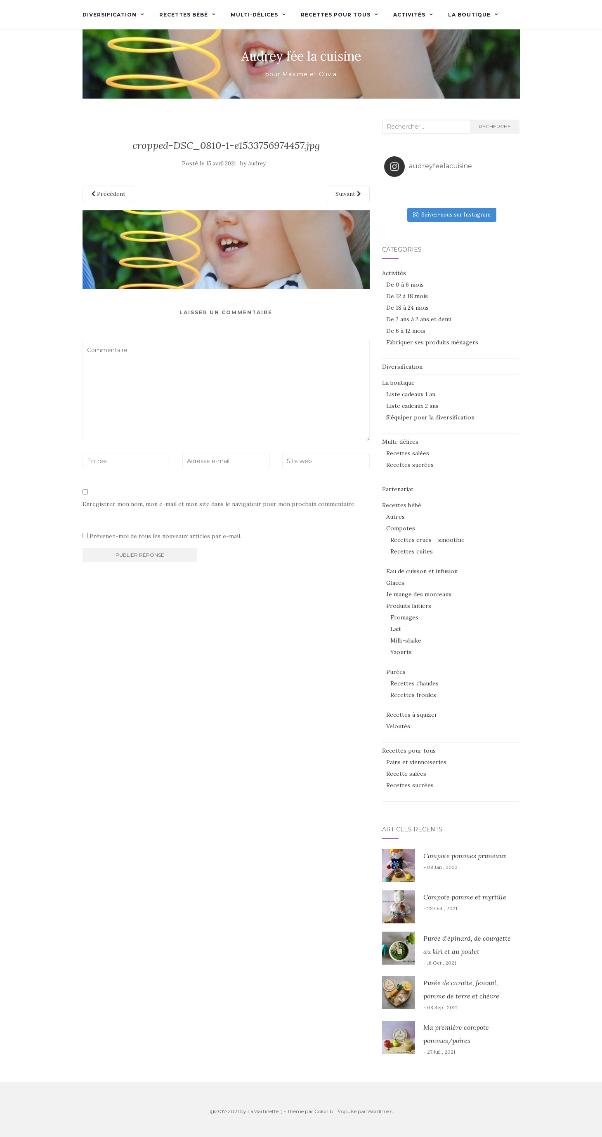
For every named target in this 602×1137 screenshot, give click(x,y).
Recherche (495, 126)
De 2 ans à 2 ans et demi (418, 319)
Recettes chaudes (414, 683)
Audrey (257, 163)
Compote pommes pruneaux (465, 856)
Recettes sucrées (410, 464)
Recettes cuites (411, 551)
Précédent (108, 194)
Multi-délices (254, 15)
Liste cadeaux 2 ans (412, 406)
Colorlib (323, 1111)
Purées (396, 672)
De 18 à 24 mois (407, 307)
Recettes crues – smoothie (427, 540)
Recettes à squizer (411, 714)
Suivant (348, 194)
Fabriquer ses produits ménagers (432, 342)
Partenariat (397, 489)
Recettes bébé (183, 15)
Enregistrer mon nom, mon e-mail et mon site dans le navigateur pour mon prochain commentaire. (219, 504)
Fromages (404, 617)
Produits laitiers (408, 606)
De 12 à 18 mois (407, 296)
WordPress (379, 1111)
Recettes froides (413, 695)
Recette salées (406, 773)
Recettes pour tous (336, 15)
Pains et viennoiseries (416, 762)
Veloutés (398, 726)
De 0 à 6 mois (405, 284)
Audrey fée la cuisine (301, 56)
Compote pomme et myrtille (464, 897)
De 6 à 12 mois (405, 330)
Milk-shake (405, 640)
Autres (395, 516)
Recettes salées (407, 453)
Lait (395, 629)
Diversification (110, 15)
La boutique (469, 15)
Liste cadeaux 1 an (410, 394)
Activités (409, 15)
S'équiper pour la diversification (430, 417)
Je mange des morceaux (418, 594)
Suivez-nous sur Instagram (452, 214)
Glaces (395, 582)
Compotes (400, 528)
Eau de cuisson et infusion (422, 571)
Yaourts (401, 652)
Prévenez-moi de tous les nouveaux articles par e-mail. (165, 536)
